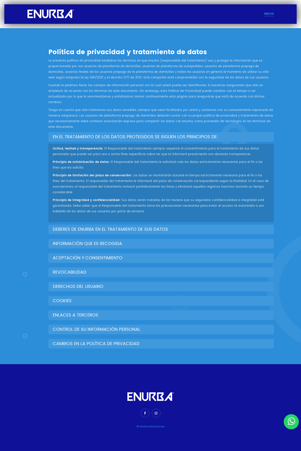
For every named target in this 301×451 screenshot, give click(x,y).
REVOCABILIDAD (69, 272)
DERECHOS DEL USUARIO (78, 286)
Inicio (269, 14)
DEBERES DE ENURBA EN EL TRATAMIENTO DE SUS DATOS (110, 229)
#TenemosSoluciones (150, 427)
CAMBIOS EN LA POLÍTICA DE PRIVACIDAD (96, 343)
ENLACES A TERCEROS (75, 315)
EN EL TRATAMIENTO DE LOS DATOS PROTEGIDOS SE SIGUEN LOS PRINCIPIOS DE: (135, 137)
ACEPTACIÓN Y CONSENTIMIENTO (87, 258)
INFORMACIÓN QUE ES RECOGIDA (87, 243)
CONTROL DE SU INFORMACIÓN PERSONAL (96, 329)
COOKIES (62, 301)
